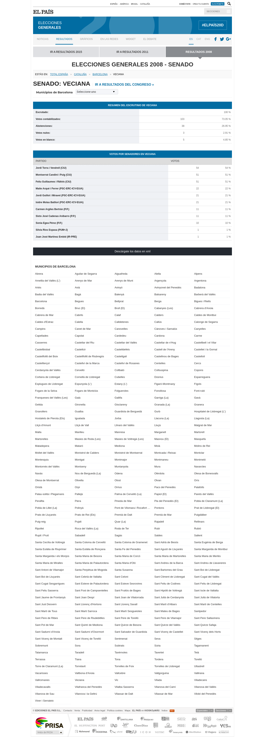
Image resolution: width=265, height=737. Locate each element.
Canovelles (121, 328)
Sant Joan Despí (84, 597)
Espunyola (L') (83, 383)
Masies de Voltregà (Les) (129, 438)
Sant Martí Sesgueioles (128, 611)
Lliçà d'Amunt (43, 425)
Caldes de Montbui (205, 315)
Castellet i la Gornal (205, 349)
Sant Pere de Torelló (127, 618)
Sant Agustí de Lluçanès (168, 549)
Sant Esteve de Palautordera (92, 583)
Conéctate (185, 3)
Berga (158, 301)
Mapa (127, 710)
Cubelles (120, 377)
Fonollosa (160, 390)
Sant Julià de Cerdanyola (169, 597)
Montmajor (121, 459)
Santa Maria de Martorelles (170, 556)
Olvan (157, 480)
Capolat (79, 335)
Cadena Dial (195, 725)
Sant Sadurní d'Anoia (47, 631)
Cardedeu (120, 335)
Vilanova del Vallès (205, 686)
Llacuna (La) (161, 418)
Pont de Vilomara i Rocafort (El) (132, 507)
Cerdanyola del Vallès (48, 370)
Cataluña (145, 3)
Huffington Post (91, 725)
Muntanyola (121, 466)
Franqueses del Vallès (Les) (51, 397)
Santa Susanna (124, 569)
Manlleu (79, 432)
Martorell (199, 432)
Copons (198, 370)
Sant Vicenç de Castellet (168, 631)
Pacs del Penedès (165, 487)
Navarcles (200, 466)
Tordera (158, 659)
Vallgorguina (161, 673)
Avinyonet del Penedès (167, 287)
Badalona (199, 287)
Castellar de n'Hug (165, 342)
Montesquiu (42, 459)
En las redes (109, 39)
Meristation (194, 731)
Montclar (199, 452)
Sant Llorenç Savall (126, 604)
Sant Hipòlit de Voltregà (168, 590)
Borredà (39, 308)
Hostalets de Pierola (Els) (50, 418)
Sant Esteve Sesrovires (128, 583)
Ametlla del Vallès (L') (47, 280)
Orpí (77, 487)
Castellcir (80, 349)
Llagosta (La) (202, 418)
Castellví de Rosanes (127, 363)
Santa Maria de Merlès (207, 556)
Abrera (39, 273)
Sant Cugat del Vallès (206, 576)
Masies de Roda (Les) (88, 438)
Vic (116, 680)
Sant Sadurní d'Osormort (89, 631)
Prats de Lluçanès (45, 514)
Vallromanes (42, 680)
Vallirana (199, 673)
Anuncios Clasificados (224, 731)
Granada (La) (162, 404)
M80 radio (181, 725)
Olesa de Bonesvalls (206, 473)
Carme (198, 335)
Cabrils (79, 315)
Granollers (41, 411)
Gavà (197, 397)
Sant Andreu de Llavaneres (210, 562)
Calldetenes (122, 321)
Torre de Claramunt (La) (49, 666)
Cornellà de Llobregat (87, 377)
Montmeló (200, 459)
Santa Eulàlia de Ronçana (90, 549)
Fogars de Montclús (86, 390)
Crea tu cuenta (201, 3)
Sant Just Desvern (46, 604)
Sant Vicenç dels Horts (207, 631)
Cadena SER (181, 719)
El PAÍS (85, 719)
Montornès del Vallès (47, 466)
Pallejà (79, 494)
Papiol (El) (160, 494)
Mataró (79, 445)
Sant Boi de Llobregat (207, 569)
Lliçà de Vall (82, 425)
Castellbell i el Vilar (205, 342)
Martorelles (41, 438)
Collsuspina (161, 370)
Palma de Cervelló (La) (128, 494)
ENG (207, 39)
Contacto (67, 710)
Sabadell (80, 535)
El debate (149, 39)
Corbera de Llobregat (47, 377)
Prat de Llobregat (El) (206, 507)
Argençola (160, 280)
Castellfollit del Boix (46, 356)
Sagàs (118, 535)
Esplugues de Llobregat (49, 383)
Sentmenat (121, 638)
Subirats (119, 645)
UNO (113, 725)
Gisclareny (121, 404)
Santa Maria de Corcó (127, 556)
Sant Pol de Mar (44, 624)
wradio (125, 725)
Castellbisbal (42, 349)
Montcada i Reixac (165, 452)
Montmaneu (161, 459)
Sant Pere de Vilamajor (167, 618)
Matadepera (42, 445)
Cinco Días (141, 725)
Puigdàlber (200, 514)
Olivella (79, 480)
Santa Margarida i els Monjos (52, 556)
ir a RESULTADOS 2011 (132, 51)
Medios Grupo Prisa (49, 732)
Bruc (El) (80, 308)
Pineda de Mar (123, 500)
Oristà (38, 487)
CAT (198, 39)
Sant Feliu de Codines (167, 583)
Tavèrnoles (121, 652)
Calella (79, 321)
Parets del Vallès (204, 494)
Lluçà (157, 425)
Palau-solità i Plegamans (49, 494)
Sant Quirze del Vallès (167, 624)
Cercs (197, 363)
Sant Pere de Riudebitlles (90, 618)
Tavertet (159, 652)
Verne (160, 731)
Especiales (202, 710)
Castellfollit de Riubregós (89, 356)
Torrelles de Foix (124, 666)
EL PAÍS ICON (145, 731)
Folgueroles (121, 390)
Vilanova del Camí (165, 686)
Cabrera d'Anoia (203, 308)
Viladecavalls (43, 686)
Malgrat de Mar (203, 425)
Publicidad (87, 710)
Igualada (80, 418)
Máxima (167, 725)
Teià (196, 652)
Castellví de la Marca (87, 363)
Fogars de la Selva (46, 390)
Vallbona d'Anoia (84, 673)
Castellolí (199, 356)
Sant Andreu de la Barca (168, 562)
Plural (116, 731)
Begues (79, 301)
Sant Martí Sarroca (86, 611)
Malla (38, 432)
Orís (196, 480)
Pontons (159, 507)
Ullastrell (199, 666)
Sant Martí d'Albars (165, 604)
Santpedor (200, 611)
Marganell (160, 432)
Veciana (79, 680)
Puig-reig (40, 521)
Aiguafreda (121, 273)
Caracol (222, 719)
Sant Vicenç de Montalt (48, 638)
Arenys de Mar (83, 280)
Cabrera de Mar (44, 315)
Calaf (118, 315)
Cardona (159, 335)
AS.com (194, 719)
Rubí (157, 528)
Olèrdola (159, 473)
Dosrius (158, 377)
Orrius (118, 487)
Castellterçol (42, 363)
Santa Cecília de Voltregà (50, 542)
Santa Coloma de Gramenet (131, 542)
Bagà (78, 294)
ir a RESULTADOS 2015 (66, 51)
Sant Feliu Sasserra (46, 590)
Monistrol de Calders (87, 452)
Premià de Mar (163, 514)
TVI (166, 719)
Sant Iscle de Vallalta (206, 590)
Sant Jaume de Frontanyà (50, 597)
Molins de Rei (202, 445)
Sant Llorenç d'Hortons (88, 604)
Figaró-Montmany (164, 383)
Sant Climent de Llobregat (169, 576)
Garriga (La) (161, 397)
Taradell (79, 652)
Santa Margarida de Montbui (210, 549)
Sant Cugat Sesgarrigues (50, 583)
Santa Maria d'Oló (125, 562)
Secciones (213, 11)
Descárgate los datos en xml (133, 251)
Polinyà (79, 507)
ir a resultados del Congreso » (124, 84)
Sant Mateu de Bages (167, 611)
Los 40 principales (104, 719)
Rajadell (159, 521)
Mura (157, 466)
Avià (77, 287)
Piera (78, 500)
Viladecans (200, 680)
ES (191, 39)
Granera (199, 404)
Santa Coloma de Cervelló (90, 542)
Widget (131, 39)
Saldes (158, 535)
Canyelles (200, 328)
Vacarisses (41, 673)
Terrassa (40, 659)
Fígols (197, 383)
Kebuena (210, 725)
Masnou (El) (161, 438)
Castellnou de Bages (166, 356)
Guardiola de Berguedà (128, 411)
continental (156, 725)
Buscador (228, 4)
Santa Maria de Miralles (49, 562)
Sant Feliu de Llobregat (207, 583)
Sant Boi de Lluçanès (47, 576)
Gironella (80, 404)
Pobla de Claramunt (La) (208, 500)
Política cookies (115, 710)
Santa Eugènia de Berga (208, 542)
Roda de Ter (122, 528)
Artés (38, 287)
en (145, 710)
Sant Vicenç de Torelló (88, 638)
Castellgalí (121, 356)
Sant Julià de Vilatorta (207, 597)
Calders (159, 315)
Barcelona (41, 301)
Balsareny (160, 294)
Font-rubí (199, 390)
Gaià (77, 397)
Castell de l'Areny (164, 349)
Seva (157, 638)
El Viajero (210, 731)
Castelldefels (122, 349)
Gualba (79, 411)
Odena (119, 473)
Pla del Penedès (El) (166, 500)
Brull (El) (120, 308)
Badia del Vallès (44, 294)
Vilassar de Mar (163, 693)
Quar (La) (120, 521)
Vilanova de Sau (44, 693)
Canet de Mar (83, 328)
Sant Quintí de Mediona (89, 624)
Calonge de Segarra (206, 321)
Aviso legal (99, 710)
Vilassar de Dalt (124, 693)
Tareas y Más (175, 731)
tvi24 (131, 731)
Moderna (100, 731)
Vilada (158, 680)
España (113, 3)
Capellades (41, 335)
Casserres (41, 342)
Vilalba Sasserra (124, 686)
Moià (157, 445)
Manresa (120, 432)
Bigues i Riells (202, 301)
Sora (77, 645)
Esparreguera (202, 377)
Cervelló (80, 370)
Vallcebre (120, 673)
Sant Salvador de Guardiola (131, 631)
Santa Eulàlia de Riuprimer (51, 549)
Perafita (39, 500)
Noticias (42, 39)
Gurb (157, 411)
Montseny (80, 466)
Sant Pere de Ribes (46, 618)
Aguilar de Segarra (86, 273)
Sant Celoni (121, 576)
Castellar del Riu (84, 342)
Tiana (78, 659)
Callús (158, 321)
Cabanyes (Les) (163, 308)
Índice (164, 710)
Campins (40, 328)
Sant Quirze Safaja (205, 624)
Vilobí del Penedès (205, 693)
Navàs (39, 473)
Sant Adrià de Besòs (166, 542)
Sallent (198, 535)
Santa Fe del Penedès (128, 549)
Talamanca (41, 652)
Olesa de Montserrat (47, 480)
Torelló (198, 659)
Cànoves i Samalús (165, 328)
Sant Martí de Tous (46, 611)
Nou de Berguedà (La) (88, 473)
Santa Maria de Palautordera (92, 562)
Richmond (83, 731)
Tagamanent (201, 645)
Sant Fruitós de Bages (128, 590)
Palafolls (199, 487)
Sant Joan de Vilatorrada (129, 597)
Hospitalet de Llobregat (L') (210, 411)
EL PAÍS (44, 11)
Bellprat (119, 301)
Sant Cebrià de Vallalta (88, 576)
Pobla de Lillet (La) (46, 507)
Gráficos (86, 39)
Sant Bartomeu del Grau (168, 569)
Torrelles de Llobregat (167, 666)
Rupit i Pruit (42, 535)
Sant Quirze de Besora (128, 624)
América (124, 3)
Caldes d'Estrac (44, 321)
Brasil (134, 3)
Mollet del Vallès (44, 452)
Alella (157, 273)
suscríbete (218, 3)
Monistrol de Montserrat (128, 452)
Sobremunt (41, 645)
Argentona (200, 280)
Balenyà (119, 294)
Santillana (125, 719)
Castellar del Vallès (126, 342)
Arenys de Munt (124, 280)
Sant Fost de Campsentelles (91, 590)
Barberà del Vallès (204, 294)
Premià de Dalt (123, 514)
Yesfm (225, 725)
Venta (77, 710)
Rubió (197, 528)
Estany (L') (121, 383)
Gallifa (118, 397)
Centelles (159, 363)
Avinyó (119, 287)
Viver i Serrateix (44, 700)
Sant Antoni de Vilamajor (49, 569)
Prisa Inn (147, 719)
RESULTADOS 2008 (199, 51)
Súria (157, 645)
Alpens (198, 273)
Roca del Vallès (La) (86, 528)
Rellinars (199, 521)
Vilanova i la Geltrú (86, 693)
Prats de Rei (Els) (85, 514)
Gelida (39, 404)
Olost (118, 480)
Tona (117, 659)
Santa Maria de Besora (88, 556)
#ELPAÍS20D (213, 25)
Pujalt (78, 521)
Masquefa (200, 438)
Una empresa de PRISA (49, 722)
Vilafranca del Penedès (88, 686)
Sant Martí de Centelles (208, 604)
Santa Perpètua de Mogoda (91, 569)
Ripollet (39, 528)
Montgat (79, 459)
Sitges (197, 638)
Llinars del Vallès (124, 425)
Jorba (118, 418)
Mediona (120, 445)
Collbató (119, 370)
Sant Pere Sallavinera (207, 618)
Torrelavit (80, 666)
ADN (207, 719)
